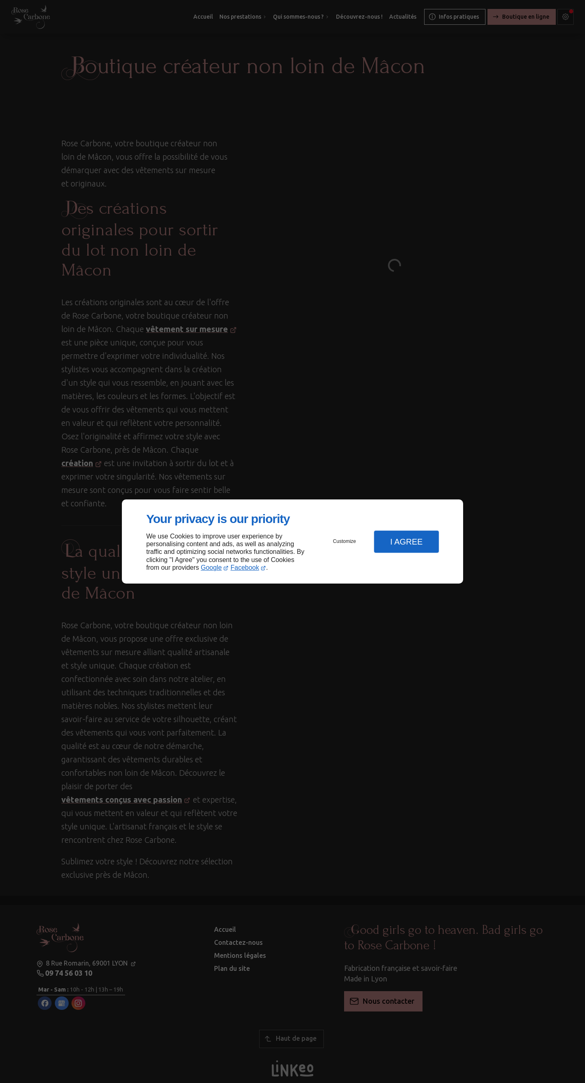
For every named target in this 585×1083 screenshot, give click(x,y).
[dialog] (292, 541)
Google (211, 567)
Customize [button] (344, 541)
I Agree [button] (406, 541)
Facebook (245, 567)
